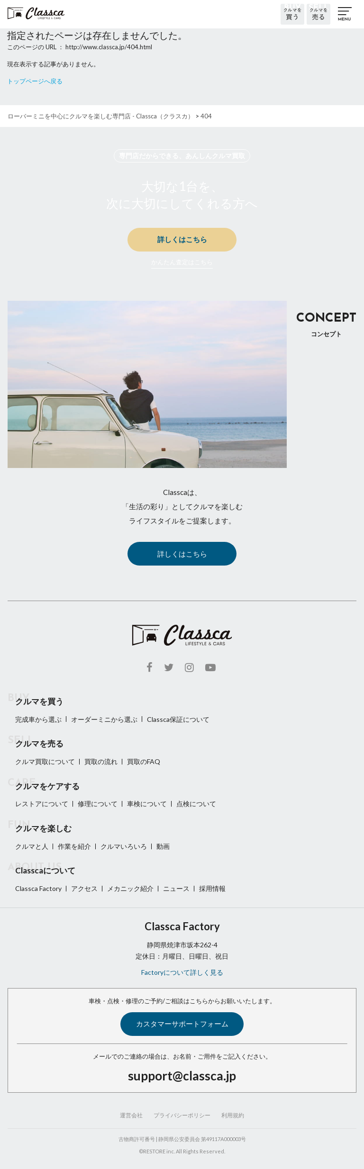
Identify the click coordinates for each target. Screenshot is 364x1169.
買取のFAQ (143, 761)
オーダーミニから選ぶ (104, 719)
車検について (147, 804)
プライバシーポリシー (182, 1115)
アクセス (84, 888)
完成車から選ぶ (38, 719)
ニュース (176, 888)
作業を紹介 (74, 846)
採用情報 (212, 888)
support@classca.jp (182, 1075)
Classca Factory (38, 888)
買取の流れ (101, 761)
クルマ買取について (45, 761)
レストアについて (41, 804)
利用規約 (232, 1115)
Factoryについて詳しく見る (182, 972)
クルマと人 (31, 846)
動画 (163, 846)
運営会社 (131, 1115)
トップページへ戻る (35, 81)
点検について (196, 804)
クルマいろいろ (123, 846)
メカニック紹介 (130, 888)
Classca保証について (178, 719)
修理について (98, 804)
